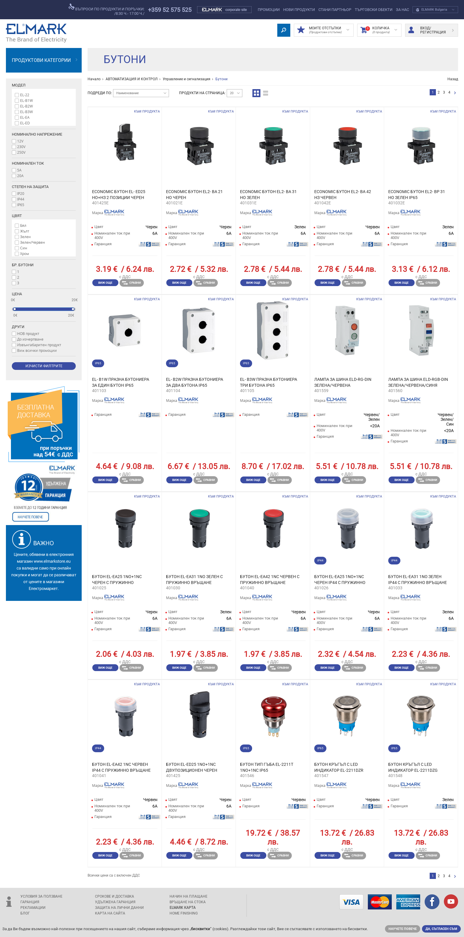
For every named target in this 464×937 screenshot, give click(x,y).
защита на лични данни (119, 908)
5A (19, 170)
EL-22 (24, 94)
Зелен (25, 236)
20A (20, 175)
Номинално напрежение (37, 134)
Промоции (269, 9)
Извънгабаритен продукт (39, 344)
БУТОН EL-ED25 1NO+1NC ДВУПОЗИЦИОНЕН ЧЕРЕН (191, 767)
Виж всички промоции (37, 350)
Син (23, 248)
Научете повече (403, 929)
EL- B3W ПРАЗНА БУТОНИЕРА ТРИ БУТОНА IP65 (268, 382)
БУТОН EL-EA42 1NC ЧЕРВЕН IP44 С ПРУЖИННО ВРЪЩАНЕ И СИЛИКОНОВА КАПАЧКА (121, 767)
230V (21, 146)
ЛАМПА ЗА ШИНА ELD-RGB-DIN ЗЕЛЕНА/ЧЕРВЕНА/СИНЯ (418, 382)
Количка (378, 30)
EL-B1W (26, 100)
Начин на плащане (188, 896)
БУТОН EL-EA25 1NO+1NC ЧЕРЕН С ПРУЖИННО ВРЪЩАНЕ (117, 579)
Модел (18, 85)
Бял (23, 225)
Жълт (24, 231)
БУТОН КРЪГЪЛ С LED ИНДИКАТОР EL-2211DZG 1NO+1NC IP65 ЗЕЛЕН (413, 767)
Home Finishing (184, 913)
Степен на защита (30, 186)
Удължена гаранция (115, 902)
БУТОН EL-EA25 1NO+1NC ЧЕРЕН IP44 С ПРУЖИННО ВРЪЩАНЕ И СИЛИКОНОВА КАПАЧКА (341, 579)
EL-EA (25, 117)
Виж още (105, 282)
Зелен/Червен (32, 242)
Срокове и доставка (114, 896)
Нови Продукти (299, 9)
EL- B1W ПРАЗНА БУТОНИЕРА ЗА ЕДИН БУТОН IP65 (120, 382)
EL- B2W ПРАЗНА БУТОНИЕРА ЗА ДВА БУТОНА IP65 (194, 382)
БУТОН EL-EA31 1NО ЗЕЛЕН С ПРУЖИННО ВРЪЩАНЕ (194, 579)
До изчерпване (30, 339)
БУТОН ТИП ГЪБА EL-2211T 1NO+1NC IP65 (266, 767)
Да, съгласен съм (441, 929)
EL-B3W (26, 111)
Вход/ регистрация (431, 30)
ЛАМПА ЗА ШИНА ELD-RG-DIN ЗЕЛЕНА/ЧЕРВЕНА (342, 382)
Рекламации (33, 908)
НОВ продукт (28, 333)
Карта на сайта (110, 913)
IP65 (20, 204)
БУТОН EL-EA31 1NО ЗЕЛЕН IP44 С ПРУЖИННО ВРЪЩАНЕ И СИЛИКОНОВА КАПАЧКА (417, 579)
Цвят (17, 216)
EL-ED (25, 123)
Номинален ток (28, 163)
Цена (17, 294)
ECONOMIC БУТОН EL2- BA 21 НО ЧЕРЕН (194, 194)
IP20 (20, 193)
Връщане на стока (188, 902)
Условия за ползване (41, 896)
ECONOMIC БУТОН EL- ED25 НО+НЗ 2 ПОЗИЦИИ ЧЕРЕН (118, 194)
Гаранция (29, 902)
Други (18, 327)
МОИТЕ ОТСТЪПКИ (323, 30)
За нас (402, 9)
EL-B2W (26, 106)
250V (21, 152)
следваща (455, 93)
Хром (24, 253)
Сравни (131, 283)
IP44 (20, 199)
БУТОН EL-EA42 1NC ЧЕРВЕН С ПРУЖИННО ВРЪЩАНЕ (269, 579)
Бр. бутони (22, 265)
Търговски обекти (373, 9)
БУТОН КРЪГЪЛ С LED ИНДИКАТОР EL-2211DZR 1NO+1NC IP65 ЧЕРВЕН (338, 767)
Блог (25, 913)
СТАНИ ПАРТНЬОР (334, 9)
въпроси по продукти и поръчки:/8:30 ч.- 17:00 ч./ (106, 10)
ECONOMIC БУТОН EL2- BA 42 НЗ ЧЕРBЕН (342, 194)
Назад (452, 79)
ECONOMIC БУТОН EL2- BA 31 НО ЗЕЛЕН (268, 194)
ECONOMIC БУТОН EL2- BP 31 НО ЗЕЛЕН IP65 (416, 194)
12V (20, 141)
